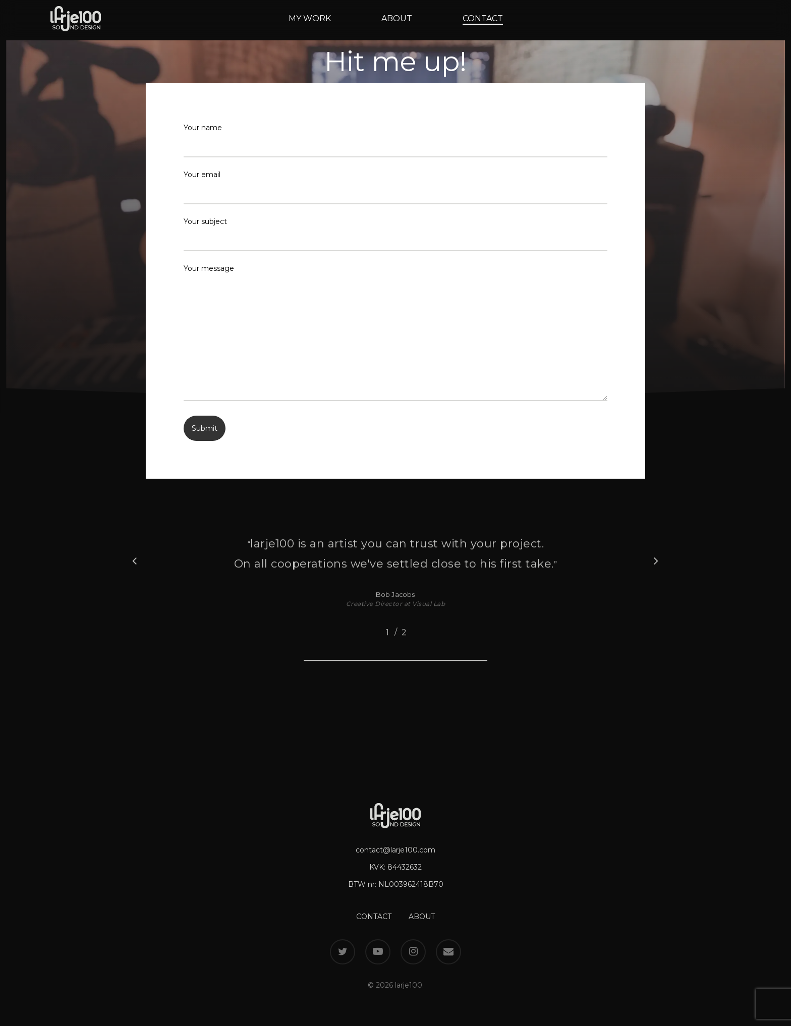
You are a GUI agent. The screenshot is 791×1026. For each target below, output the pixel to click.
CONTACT (373, 916)
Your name (396, 140)
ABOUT (422, 916)
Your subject (396, 234)
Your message (396, 334)
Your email (396, 187)
